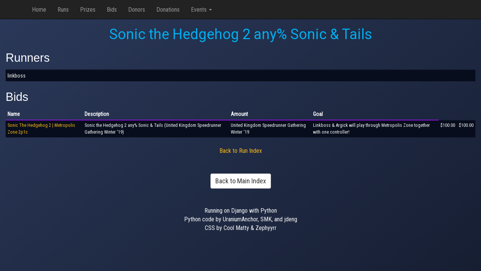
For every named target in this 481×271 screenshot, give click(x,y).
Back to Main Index (240, 181)
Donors (136, 9)
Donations (168, 9)
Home (39, 9)
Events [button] (201, 9)
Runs (63, 9)
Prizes (87, 9)
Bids (112, 9)
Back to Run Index (240, 150)
